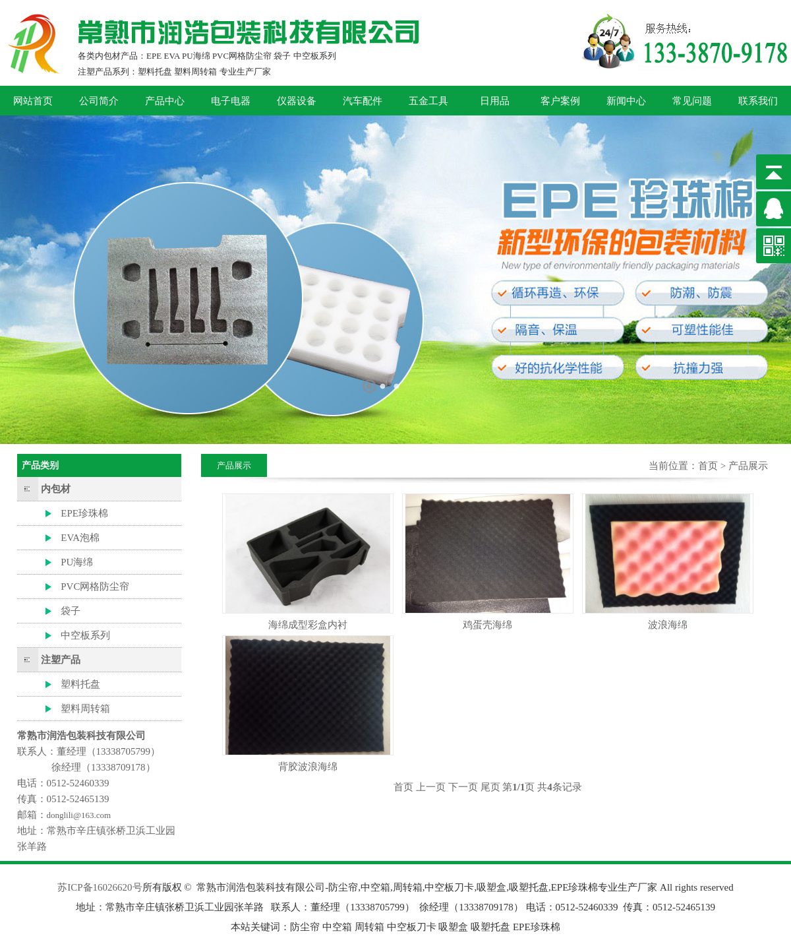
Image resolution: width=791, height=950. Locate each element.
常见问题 (692, 101)
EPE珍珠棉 (84, 513)
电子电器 (230, 101)
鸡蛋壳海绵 (487, 624)
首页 (708, 465)
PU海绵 (77, 562)
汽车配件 (362, 101)
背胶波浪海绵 (307, 766)
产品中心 (165, 101)
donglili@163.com (79, 815)
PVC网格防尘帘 (95, 586)
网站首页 (33, 101)
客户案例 (560, 101)
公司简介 (99, 101)
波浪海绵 (668, 624)
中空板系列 (85, 635)
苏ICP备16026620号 (99, 887)
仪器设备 (296, 101)
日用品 (495, 101)
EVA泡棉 (80, 537)
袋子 (70, 611)
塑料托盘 (80, 684)
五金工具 (428, 101)
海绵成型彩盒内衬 (307, 624)
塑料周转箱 (85, 708)
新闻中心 (626, 101)
